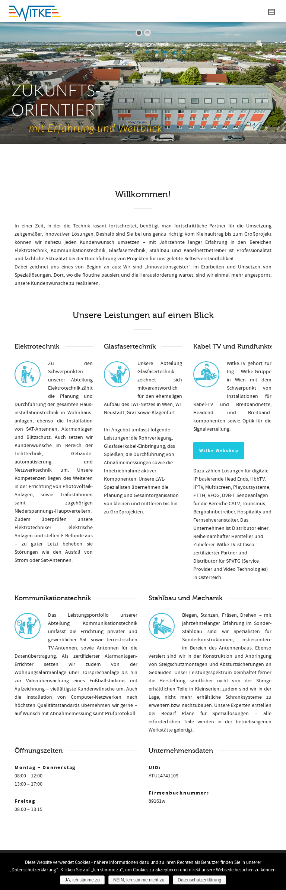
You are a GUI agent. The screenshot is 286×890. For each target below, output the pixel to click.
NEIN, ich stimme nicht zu (138, 880)
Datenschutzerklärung (199, 880)
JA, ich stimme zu (82, 880)
